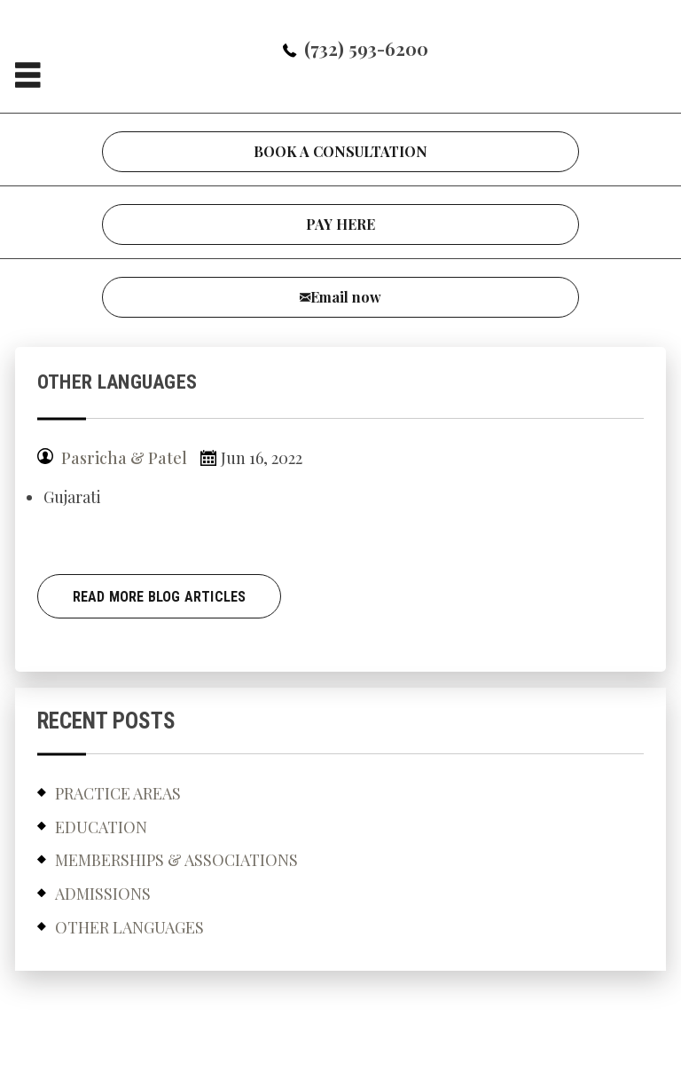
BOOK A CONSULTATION (340, 151)
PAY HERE (340, 224)
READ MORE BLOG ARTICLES (160, 596)
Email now (345, 297)
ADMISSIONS (103, 893)
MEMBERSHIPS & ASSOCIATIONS (176, 859)
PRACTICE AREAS (118, 793)
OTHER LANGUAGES (129, 927)
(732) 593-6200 (366, 48)
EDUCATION (101, 827)
